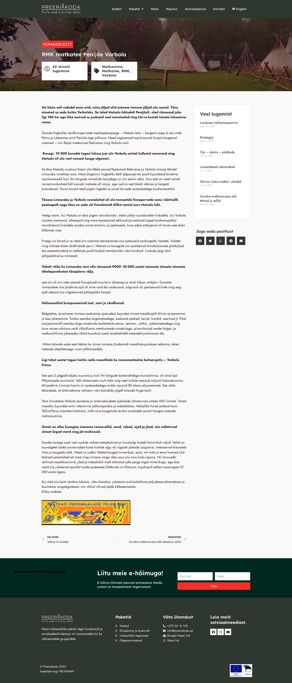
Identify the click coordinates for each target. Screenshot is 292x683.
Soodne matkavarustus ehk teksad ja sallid (218, 198)
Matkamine (112, 67)
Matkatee (111, 71)
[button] (200, 241)
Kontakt (219, 9)
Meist (154, 9)
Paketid (136, 9)
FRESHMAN (66, 671)
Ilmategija (207, 137)
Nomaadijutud (195, 9)
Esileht (116, 9)
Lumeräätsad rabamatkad (217, 166)
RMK (127, 71)
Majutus (171, 9)
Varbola (109, 75)
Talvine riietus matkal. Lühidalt (220, 181)
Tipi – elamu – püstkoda (217, 152)
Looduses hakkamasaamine (219, 122)
